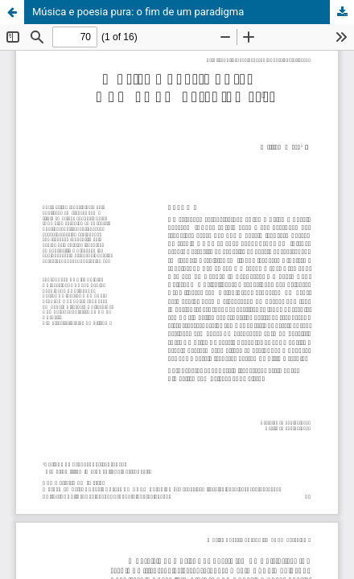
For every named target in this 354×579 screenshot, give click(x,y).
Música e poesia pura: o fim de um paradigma (138, 12)
